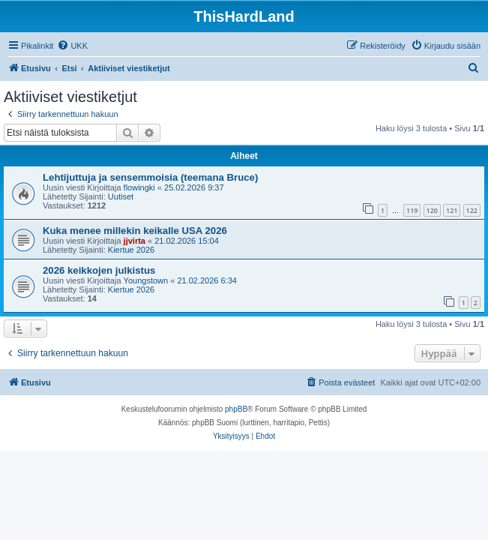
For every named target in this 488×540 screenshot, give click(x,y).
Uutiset (120, 196)
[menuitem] (72, 46)
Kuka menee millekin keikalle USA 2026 (135, 230)
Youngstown (146, 280)
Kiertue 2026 (131, 249)
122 (472, 210)
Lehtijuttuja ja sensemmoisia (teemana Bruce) (150, 177)
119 (412, 210)
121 (451, 210)
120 (432, 210)
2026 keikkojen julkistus (99, 270)
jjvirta (134, 240)
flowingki (139, 187)
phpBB (236, 409)
